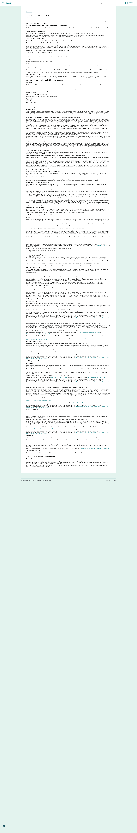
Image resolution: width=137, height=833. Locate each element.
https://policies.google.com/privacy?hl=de (82, 353)
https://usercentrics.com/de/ (102, 245)
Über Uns (116, 3)
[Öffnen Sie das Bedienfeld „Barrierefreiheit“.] (4, 826)
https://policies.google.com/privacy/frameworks (90, 332)
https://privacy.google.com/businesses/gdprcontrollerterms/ (92, 398)
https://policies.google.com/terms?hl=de (54, 428)
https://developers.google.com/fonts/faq (58, 377)
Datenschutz (113, 480)
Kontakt (121, 3)
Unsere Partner (108, 3)
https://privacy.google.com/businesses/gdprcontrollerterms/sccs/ (40, 400)
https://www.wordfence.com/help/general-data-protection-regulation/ (94, 448)
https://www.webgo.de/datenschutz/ (60, 67)
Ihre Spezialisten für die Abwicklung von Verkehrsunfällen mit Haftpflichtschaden (36, 480)
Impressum (108, 480)
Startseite (91, 3)
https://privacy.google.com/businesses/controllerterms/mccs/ (39, 333)
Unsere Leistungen (99, 3)
